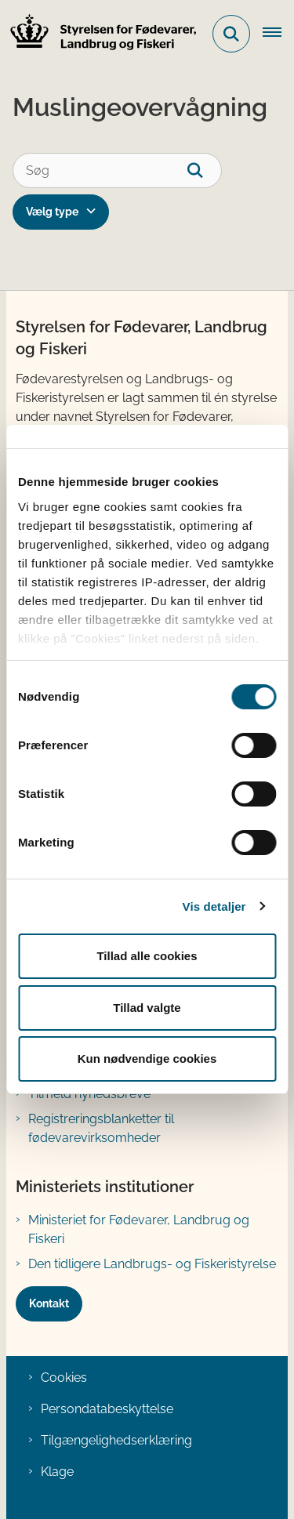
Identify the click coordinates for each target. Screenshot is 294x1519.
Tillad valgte (146, 1007)
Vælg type (52, 211)
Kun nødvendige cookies (147, 1058)
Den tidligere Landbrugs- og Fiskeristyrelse (152, 1263)
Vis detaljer (214, 906)
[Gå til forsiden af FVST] (99, 34)
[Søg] (117, 170)
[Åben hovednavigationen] (278, 33)
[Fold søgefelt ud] (231, 34)
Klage (57, 1471)
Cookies (64, 1377)
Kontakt (49, 1303)
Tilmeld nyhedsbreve (89, 1093)
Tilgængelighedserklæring (116, 1440)
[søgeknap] (204, 170)
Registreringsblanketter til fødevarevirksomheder (101, 1128)
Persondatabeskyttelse (107, 1408)
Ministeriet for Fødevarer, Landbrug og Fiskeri (138, 1229)
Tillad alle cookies (146, 956)
